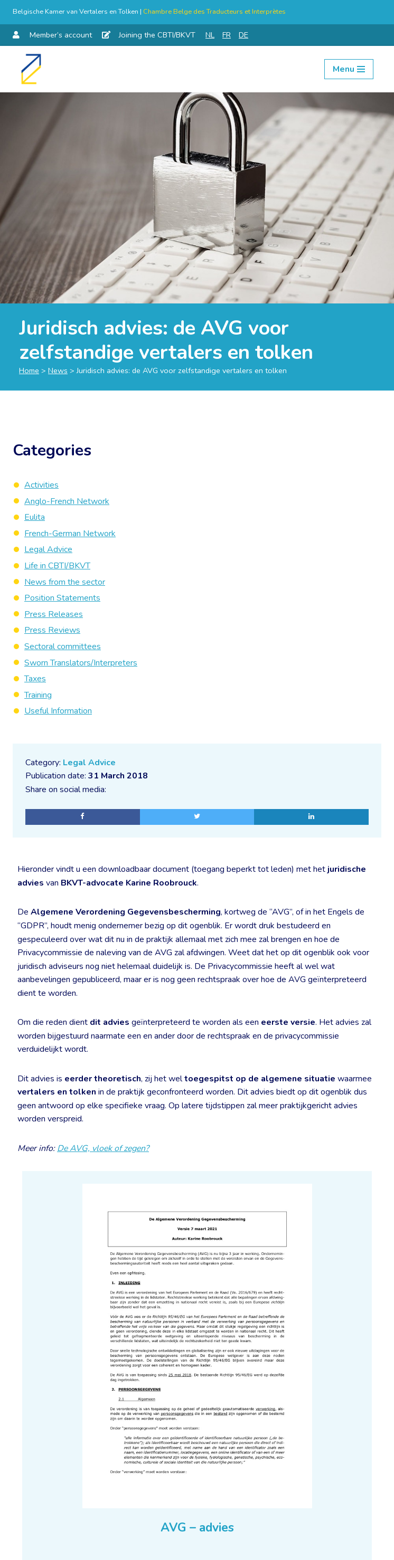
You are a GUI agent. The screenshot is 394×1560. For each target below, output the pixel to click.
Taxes (35, 678)
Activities (41, 485)
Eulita (34, 517)
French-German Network (70, 533)
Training (38, 695)
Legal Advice (89, 762)
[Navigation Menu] (348, 69)
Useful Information (58, 711)
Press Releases (53, 614)
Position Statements (62, 598)
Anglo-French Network (66, 501)
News (58, 370)
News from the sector (64, 582)
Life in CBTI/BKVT (57, 566)
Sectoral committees (62, 646)
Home (29, 370)
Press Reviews (52, 630)
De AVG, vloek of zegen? (105, 1149)
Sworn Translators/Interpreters (80, 663)
